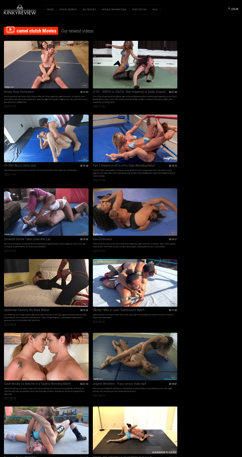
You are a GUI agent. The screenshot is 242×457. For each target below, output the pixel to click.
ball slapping (20, 82)
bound (223, 189)
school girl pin (15, 135)
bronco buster (12, 251)
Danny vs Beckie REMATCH (20, 181)
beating (61, 360)
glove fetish (75, 242)
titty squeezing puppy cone (128, 245)
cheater (24, 189)
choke (128, 130)
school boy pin (79, 138)
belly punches (167, 135)
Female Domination (114, 9)
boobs (77, 189)
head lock (177, 245)
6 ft (132, 191)
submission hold (23, 76)
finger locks (161, 82)
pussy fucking (113, 245)
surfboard (38, 360)
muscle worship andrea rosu (221, 253)
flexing (229, 357)
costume (75, 130)
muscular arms (218, 307)
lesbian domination (222, 242)
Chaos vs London (14, 352)
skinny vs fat (204, 312)
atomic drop (41, 251)
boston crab (13, 79)
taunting (7, 135)
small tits (156, 357)
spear (6, 253)
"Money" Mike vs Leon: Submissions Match (121, 125)
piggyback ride (152, 251)
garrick (74, 191)
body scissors (209, 132)
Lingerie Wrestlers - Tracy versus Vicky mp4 (216, 125)
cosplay (75, 132)
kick (19, 189)
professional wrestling (132, 189)
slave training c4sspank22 (64, 138)
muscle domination (218, 248)
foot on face (90, 363)
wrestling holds (64, 135)
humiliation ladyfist (67, 366)
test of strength (168, 189)
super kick (135, 363)
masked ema (199, 197)
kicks (155, 132)
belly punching (78, 76)
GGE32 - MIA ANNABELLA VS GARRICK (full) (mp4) (73, 181)
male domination (85, 132)
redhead (163, 357)
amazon (20, 79)
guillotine (216, 135)
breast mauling (231, 189)
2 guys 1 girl (126, 191)
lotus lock (28, 82)
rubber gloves (70, 248)
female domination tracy (228, 135)
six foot (130, 194)
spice (76, 251)
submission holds (65, 245)
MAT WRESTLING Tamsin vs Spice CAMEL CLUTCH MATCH (73, 237)
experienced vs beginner (66, 253)
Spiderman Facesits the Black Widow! (73, 125)
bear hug (159, 248)
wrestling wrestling (157, 310)
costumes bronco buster (173, 251)
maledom (55, 135)
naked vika (121, 76)
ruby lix (160, 191)
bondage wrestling (218, 191)
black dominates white (65, 251)
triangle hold (135, 307)
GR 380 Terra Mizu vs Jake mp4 (23, 296)
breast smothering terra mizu (23, 310)
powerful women (204, 251)
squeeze (184, 245)
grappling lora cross (65, 310)
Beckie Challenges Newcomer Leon (25, 237)
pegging (136, 242)
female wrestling (163, 132)
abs (172, 245)
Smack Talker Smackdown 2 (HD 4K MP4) (168, 296)
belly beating (199, 191)
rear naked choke (152, 79)
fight (130, 360)
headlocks (186, 189)
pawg (18, 186)
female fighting (74, 73)
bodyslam (85, 307)
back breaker (28, 79)
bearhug (217, 132)
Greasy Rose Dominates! (19, 68)
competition (163, 363)
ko (170, 73)
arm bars (181, 79)
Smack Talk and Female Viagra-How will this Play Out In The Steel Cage (121, 237)
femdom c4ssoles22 (113, 191)
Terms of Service (109, 417)
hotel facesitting (87, 141)
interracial (84, 242)
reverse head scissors (29, 135)
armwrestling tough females (174, 138)
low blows (68, 82)
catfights (61, 82)
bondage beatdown (201, 194)
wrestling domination (66, 307)
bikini (222, 301)
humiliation (22, 73)
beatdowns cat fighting (216, 194)
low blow (184, 248)
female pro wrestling (126, 186)
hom (43, 73)
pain (71, 304)
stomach (59, 363)
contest (151, 366)
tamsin (77, 253)
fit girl (210, 307)
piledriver (171, 248)
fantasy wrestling (160, 186)
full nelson (117, 73)
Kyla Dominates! (13, 125)
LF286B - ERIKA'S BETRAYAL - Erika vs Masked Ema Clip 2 (216, 181)
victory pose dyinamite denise (205, 79)
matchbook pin (199, 253)
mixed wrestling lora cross (222, 310)
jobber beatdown (73, 363)
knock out (123, 357)
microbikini (198, 304)
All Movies (89, 9)
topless (149, 130)
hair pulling (64, 73)
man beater (233, 79)
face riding (74, 135)
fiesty (226, 79)
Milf (155, 9)
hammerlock (37, 191)
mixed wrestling (105, 186)
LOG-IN (234, 9)
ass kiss (121, 363)
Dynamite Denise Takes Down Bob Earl (216, 68)
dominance (158, 366)
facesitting (68, 132)
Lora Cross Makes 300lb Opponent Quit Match (216, 296)
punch (29, 189)
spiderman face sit (64, 141)
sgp (234, 76)
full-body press (124, 307)
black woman (115, 194)
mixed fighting (160, 304)
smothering (151, 304)
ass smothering (57, 130)
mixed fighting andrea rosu (221, 369)
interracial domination (80, 245)
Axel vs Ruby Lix (156, 181)
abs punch (207, 191)
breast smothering (66, 76)
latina (70, 186)
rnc (11, 310)
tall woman (13, 245)
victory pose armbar (129, 310)
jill (76, 366)
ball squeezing (38, 79)
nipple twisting (9, 82)
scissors (87, 76)
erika (233, 191)
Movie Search (68, 9)
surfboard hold (21, 85)
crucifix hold (37, 82)
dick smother (76, 141)
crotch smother (35, 138)
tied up (117, 357)
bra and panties (208, 130)
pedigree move (61, 312)
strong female (159, 138)
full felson (219, 79)
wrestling (180, 132)
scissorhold (34, 76)
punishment (65, 304)
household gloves (82, 248)
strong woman (158, 76)
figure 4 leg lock (27, 191)
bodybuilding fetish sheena (174, 82)
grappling (63, 186)
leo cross (78, 307)
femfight (54, 82)
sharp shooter (107, 135)
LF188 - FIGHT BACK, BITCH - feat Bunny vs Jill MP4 (73, 352)
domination (207, 73)
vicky (202, 135)
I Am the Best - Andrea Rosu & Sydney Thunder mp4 (216, 237)
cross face (124, 132)
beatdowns (55, 76)
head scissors (177, 76)
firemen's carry (16, 191)
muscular (37, 186)
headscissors (130, 301)
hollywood (76, 82)
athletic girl (199, 310)
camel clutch (72, 79)
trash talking (230, 248)
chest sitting (110, 301)
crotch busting (228, 130)
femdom (211, 242)
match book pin (131, 76)
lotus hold (208, 135)
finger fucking (103, 73)
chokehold (150, 307)
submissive (83, 130)
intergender (38, 248)
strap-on (113, 242)
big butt (23, 186)
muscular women (178, 73)
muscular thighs (152, 73)
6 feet (121, 189)
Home (50, 9)
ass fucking (129, 242)
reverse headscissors (117, 304)
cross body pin (109, 307)
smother (38, 73)
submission (177, 360)
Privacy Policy (134, 417)
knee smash (168, 310)
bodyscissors (62, 79)
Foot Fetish (139, 9)
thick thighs (215, 366)
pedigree (54, 310)
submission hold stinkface (26, 251)
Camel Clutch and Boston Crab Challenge (168, 352)
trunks (165, 248)
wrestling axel (152, 191)
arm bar (122, 130)
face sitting (31, 73)
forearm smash (178, 310)
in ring (116, 189)
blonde (54, 301)
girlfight (78, 360)
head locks (167, 76)
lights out (102, 366)
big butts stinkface (110, 363)
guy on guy (161, 251)
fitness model (229, 307)
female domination (10, 73)
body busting (56, 304)
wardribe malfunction (15, 194)
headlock (157, 307)
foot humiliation (57, 357)
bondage (197, 186)
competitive (77, 186)
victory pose (166, 130)
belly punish (229, 194)
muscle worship (218, 360)
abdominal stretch (113, 132)
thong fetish (103, 357)
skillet (197, 312)
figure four (16, 248)
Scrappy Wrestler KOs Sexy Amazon (121, 352)
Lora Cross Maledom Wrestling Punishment (73, 296)
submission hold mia (85, 191)
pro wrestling (108, 189)
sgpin (117, 307)
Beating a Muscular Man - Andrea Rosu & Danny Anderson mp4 (216, 352)
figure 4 (207, 253)
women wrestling (84, 79)
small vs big (208, 310)
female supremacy (10, 76)
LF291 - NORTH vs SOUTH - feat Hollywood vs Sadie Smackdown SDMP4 (73, 68)
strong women (164, 73)
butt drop (174, 307)
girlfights (84, 82)
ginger (156, 363)
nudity (111, 73)
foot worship (207, 363)
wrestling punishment (80, 310)
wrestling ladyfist (67, 85)
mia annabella (66, 191)
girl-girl (227, 245)
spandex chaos (16, 363)
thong (196, 251)
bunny (65, 363)
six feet (107, 194)
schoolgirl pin (130, 304)
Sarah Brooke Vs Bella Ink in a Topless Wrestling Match (168, 125)
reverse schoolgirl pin (106, 310)
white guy (102, 191)
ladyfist (228, 191)
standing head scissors (21, 138)
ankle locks (178, 189)
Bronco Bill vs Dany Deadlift (163, 237)
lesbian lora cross (169, 366)
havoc (45, 360)
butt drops (185, 135)
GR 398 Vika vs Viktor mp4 (115, 68)
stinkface (35, 189)
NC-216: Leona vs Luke (113, 296)
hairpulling (55, 366)
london (32, 360)
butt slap (128, 363)
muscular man (25, 248)
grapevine (186, 76)
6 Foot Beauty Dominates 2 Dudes (120, 181)
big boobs (173, 132)
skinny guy (123, 194)
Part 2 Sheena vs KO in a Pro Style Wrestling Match (168, 68)
